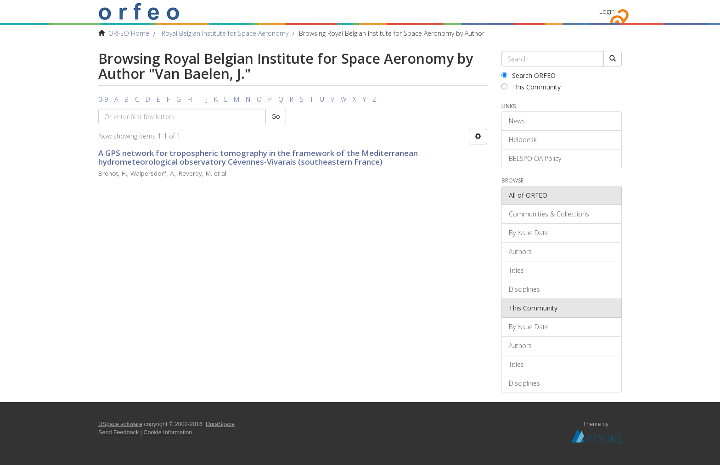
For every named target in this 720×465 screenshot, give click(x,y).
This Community (531, 87)
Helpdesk (523, 139)
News (517, 120)
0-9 (103, 99)
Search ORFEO (528, 75)
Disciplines (524, 289)
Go (275, 116)
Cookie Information (168, 432)
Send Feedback (118, 432)
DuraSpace (220, 424)
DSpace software (120, 424)
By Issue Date (529, 232)
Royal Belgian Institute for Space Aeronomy (225, 33)
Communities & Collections (549, 214)
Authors (520, 251)
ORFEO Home (128, 33)
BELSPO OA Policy (535, 158)
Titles (516, 270)
